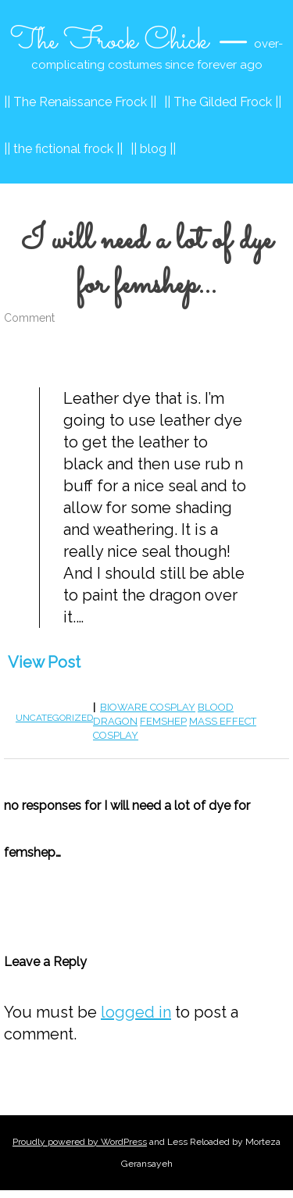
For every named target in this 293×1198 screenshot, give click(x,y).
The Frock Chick (109, 41)
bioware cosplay (147, 707)
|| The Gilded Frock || (222, 101)
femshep (163, 721)
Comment (29, 318)
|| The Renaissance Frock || (80, 101)
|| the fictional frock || (63, 148)
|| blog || (153, 148)
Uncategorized (54, 717)
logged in (136, 1012)
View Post (44, 662)
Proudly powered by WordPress (80, 1141)
